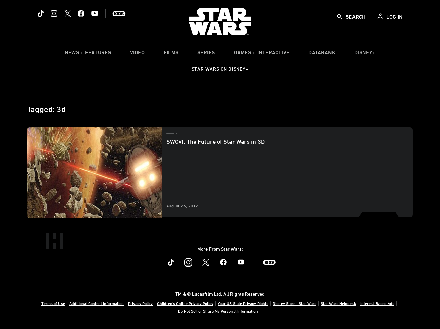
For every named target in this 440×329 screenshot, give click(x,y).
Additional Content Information (96, 303)
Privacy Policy (140, 303)
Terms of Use (53, 303)
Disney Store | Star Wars (294, 303)
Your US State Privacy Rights (243, 303)
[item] (88, 54)
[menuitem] (137, 54)
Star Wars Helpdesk (338, 303)
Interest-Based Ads (377, 303)
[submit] (339, 16)
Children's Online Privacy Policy (185, 303)
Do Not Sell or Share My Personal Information (218, 311)
